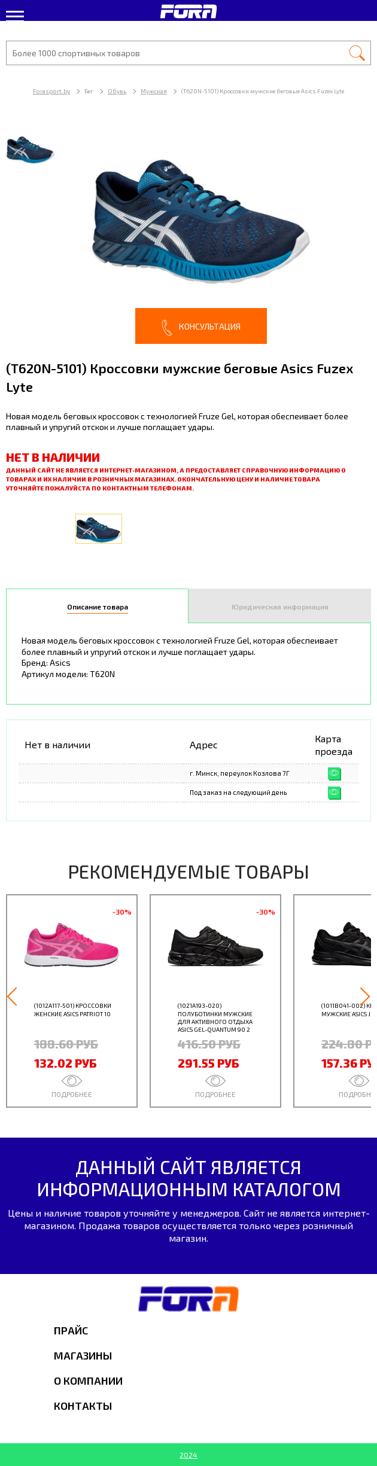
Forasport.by (51, 91)
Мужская (154, 91)
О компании (88, 1380)
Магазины (83, 1355)
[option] (188, 233)
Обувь (117, 91)
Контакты (83, 1405)
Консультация (201, 327)
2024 (188, 1454)
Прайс (71, 1330)
